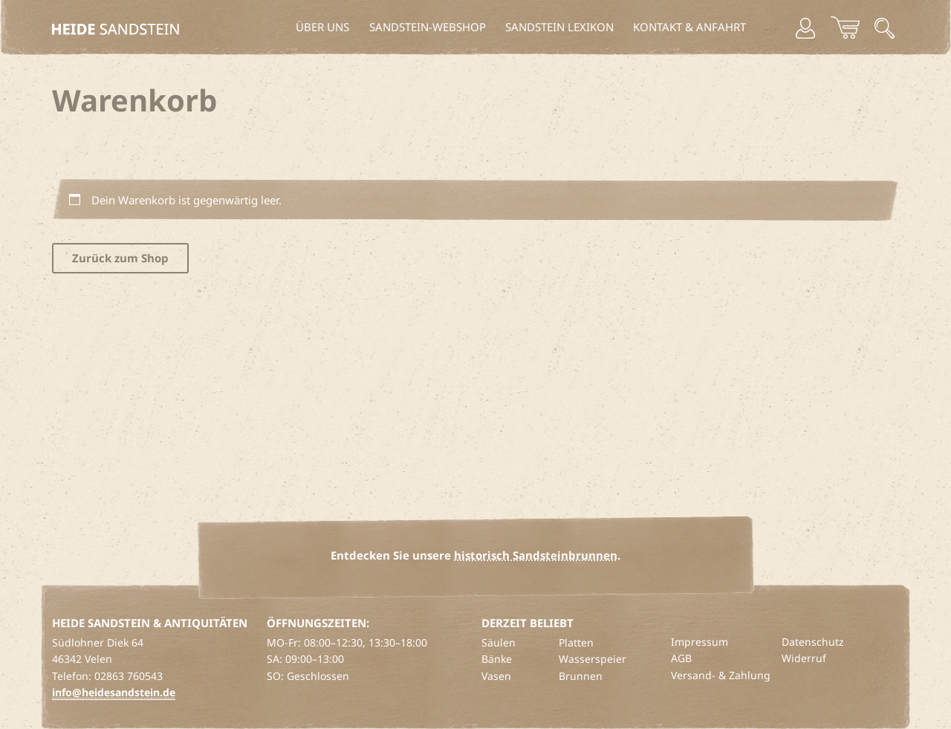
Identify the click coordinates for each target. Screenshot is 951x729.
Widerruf (804, 658)
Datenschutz (813, 642)
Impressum (699, 642)
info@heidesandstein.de (113, 692)
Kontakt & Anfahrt (689, 26)
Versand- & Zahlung (720, 675)
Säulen (498, 642)
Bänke (496, 659)
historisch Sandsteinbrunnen (535, 555)
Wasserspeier (592, 659)
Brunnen (581, 676)
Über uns (322, 26)
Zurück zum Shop (120, 257)
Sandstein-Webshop (427, 26)
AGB (681, 658)
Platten (576, 642)
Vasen (496, 676)
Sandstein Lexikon (559, 26)
